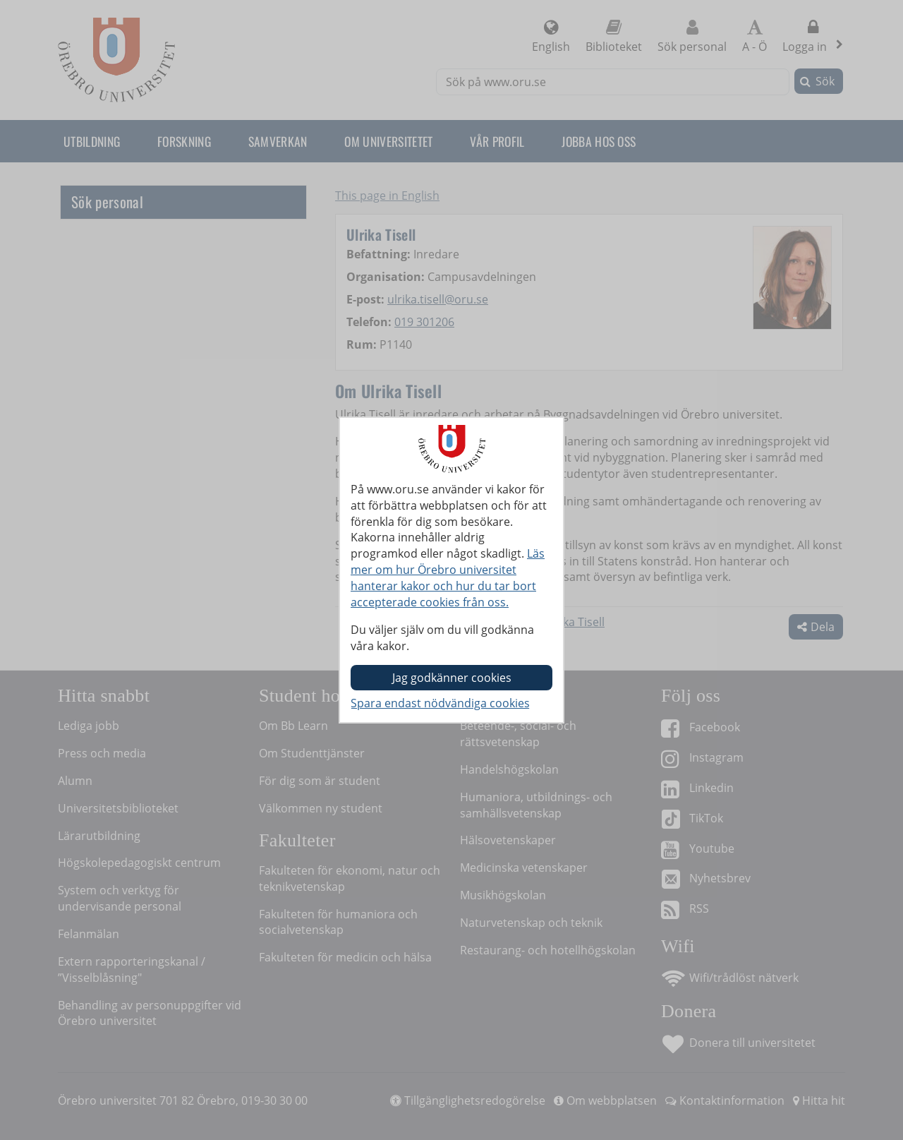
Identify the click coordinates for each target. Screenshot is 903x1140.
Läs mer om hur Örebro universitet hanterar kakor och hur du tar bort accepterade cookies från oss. (448, 578)
